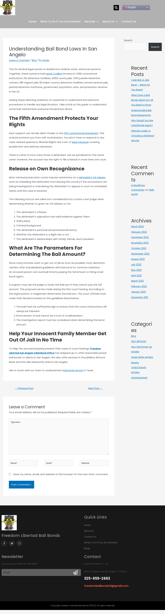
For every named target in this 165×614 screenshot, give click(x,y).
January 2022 (139, 301)
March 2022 (137, 290)
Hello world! (138, 203)
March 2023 (138, 235)
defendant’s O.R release (93, 177)
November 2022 (140, 252)
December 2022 (140, 246)
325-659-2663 (97, 583)
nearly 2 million (54, 73)
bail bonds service (74, 370)
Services (91, 22)
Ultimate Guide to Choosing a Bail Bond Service (142, 145)
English (129, 8)
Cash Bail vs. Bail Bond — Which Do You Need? (141, 84)
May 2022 (136, 279)
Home (32, 21)
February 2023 (139, 241)
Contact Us (128, 21)
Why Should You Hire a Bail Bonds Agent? (141, 130)
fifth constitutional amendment (83, 133)
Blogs (87, 552)
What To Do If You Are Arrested (60, 21)
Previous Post (25, 388)
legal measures (81, 142)
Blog (36, 60)
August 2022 (138, 268)
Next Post (94, 388)
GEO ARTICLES (139, 350)
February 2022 (139, 295)
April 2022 (136, 285)
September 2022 (141, 263)
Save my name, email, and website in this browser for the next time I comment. (60, 479)
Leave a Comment (20, 60)
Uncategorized (140, 392)
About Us (109, 22)
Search (128, 40)
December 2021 (140, 306)
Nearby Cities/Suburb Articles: (139, 381)
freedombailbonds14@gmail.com (104, 590)
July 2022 (136, 274)
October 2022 (139, 257)
